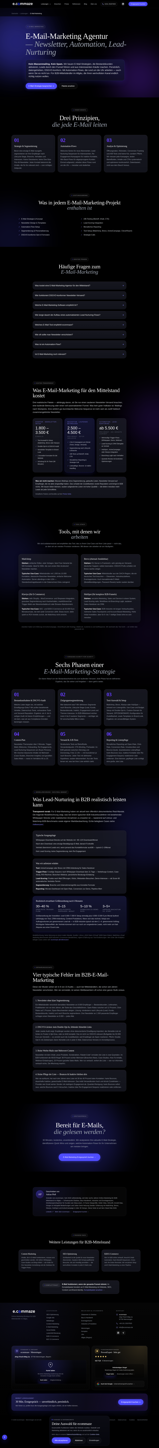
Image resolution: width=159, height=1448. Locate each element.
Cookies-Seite (94, 1434)
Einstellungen (96, 1440)
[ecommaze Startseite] (22, 4)
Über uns (94, 4)
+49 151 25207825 (125, 1343)
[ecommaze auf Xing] (123, 1353)
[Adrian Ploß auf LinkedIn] (123, 4)
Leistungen (24, 13)
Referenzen (76, 4)
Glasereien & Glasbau (88, 1334)
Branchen (57, 4)
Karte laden (43, 1400)
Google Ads (50, 1338)
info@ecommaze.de (126, 1347)
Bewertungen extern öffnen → (125, 1394)
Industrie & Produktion (89, 1344)
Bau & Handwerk (87, 1338)
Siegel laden (110, 1394)
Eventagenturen (86, 1341)
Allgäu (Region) (86, 1357)
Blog (85, 4)
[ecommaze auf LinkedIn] (118, 1353)
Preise (66, 4)
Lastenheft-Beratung (53, 1353)
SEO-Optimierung (52, 1334)
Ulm (82, 1354)
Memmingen (85, 1348)
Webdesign (50, 1341)
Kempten (84, 1351)
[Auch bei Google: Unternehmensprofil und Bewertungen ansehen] (119, 1404)
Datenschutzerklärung (74, 1434)
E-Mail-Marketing (52, 1347)
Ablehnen (80, 1440)
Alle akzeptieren (61, 1440)
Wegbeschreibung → (56, 1400)
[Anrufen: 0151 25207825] (108, 4)
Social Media (50, 1350)
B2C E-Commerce (52, 1359)
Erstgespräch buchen (138, 4)
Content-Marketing (52, 1344)
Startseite (14, 13)
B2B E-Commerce (52, 1356)
